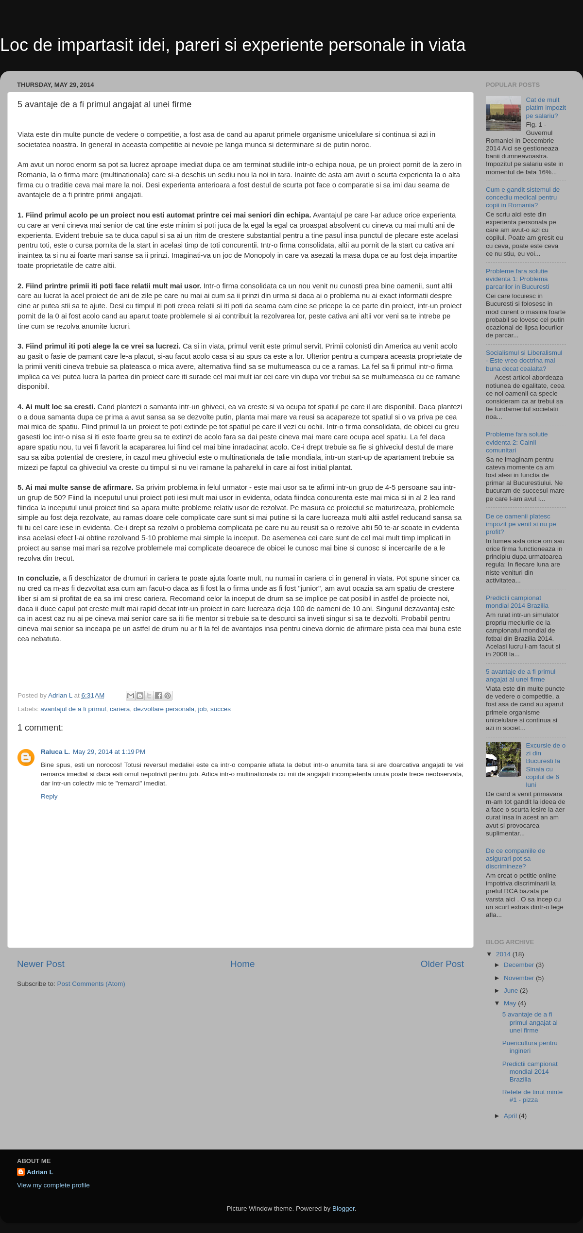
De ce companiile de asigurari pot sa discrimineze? (515, 858)
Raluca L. (55, 751)
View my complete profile (53, 1185)
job (202, 709)
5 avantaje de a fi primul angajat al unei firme (520, 675)
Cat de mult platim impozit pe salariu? (546, 107)
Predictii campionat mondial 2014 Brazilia (517, 601)
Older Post (442, 964)
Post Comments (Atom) (91, 983)
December (520, 964)
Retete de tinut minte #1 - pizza (532, 1095)
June (512, 990)
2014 (504, 954)
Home (242, 964)
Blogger (343, 1208)
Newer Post (41, 964)
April (511, 1115)
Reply (49, 796)
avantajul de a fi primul (73, 709)
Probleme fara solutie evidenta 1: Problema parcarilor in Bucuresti (517, 278)
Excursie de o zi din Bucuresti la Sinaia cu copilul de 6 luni (546, 765)
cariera (120, 709)
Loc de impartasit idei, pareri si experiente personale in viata (233, 45)
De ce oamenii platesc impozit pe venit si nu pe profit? (521, 524)
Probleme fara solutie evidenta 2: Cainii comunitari (517, 442)
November (520, 978)
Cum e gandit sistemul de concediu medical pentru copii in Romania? (523, 197)
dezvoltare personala (164, 709)
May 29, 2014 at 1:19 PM (109, 751)
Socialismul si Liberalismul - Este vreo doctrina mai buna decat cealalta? (524, 360)
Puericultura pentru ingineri (530, 1046)
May (511, 1003)
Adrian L (40, 1172)
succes (220, 709)
